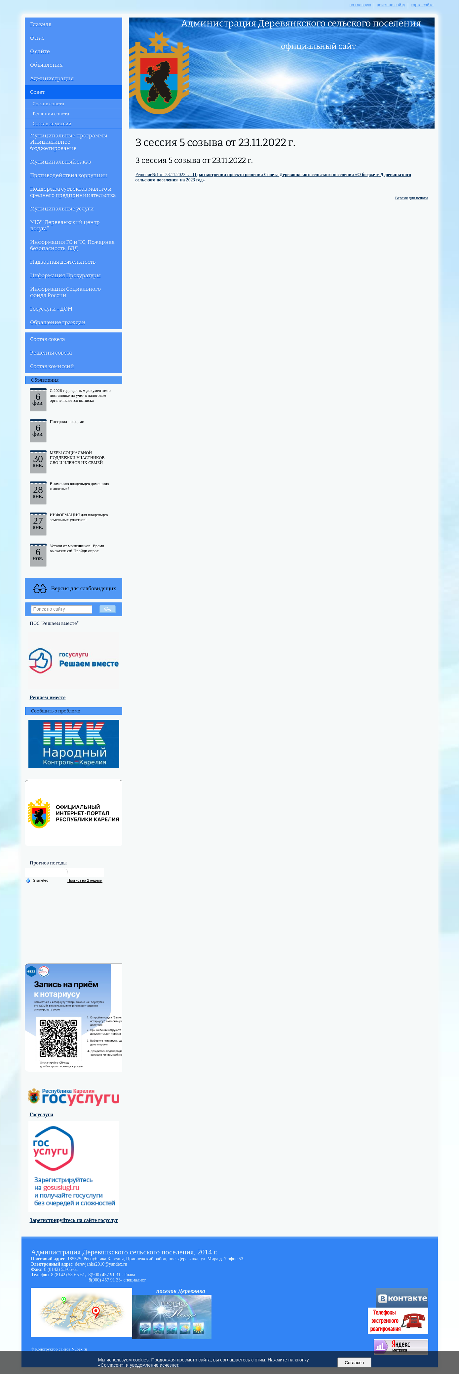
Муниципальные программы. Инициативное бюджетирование (69, 142)
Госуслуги (42, 1114)
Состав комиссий (52, 124)
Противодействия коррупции (69, 175)
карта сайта (422, 5)
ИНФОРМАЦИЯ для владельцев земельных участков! (79, 517)
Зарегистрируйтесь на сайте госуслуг (74, 1220)
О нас (37, 38)
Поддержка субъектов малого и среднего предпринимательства (73, 192)
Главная (41, 24)
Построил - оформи (67, 421)
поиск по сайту (391, 5)
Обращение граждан (58, 322)
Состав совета (48, 104)
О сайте (40, 51)
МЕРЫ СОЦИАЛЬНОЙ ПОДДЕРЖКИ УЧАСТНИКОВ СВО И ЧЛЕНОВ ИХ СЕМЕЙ (77, 457)
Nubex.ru (79, 1349)
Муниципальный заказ (60, 162)
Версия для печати (411, 198)
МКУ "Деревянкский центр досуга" (65, 225)
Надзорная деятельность (63, 262)
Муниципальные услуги (62, 209)
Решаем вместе (48, 697)
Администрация (52, 78)
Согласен (354, 1362)
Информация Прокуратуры (65, 275)
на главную (360, 5)
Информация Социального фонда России (65, 292)
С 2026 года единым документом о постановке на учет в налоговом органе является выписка (80, 395)
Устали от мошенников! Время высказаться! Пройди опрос (77, 548)
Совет (37, 92)
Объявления (46, 65)
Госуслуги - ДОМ (51, 309)
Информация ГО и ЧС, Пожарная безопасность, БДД (72, 245)
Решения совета (51, 114)
